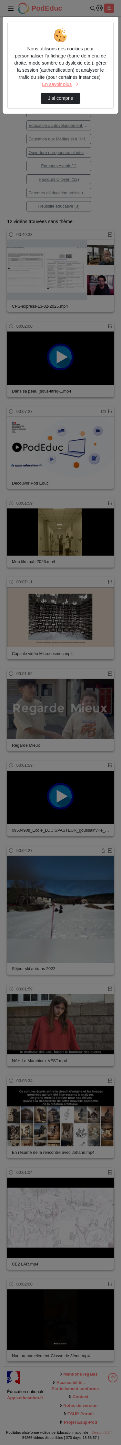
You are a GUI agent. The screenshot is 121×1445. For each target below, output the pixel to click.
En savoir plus (60, 84)
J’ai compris (60, 98)
